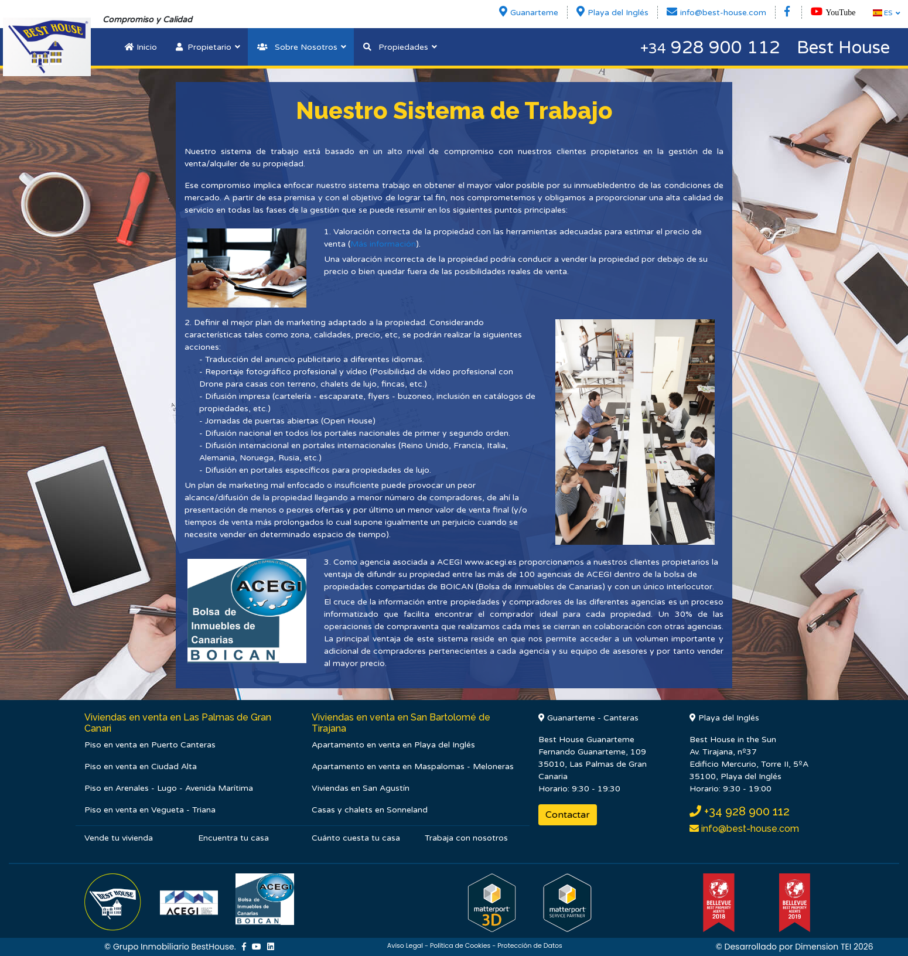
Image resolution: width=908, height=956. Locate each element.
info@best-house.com (749, 828)
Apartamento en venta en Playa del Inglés (393, 745)
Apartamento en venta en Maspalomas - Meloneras (413, 766)
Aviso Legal (405, 945)
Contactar (567, 815)
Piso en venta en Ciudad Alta (140, 766)
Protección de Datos (529, 945)
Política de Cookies (460, 945)
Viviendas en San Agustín (360, 788)
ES (882, 13)
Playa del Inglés (724, 718)
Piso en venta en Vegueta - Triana (150, 810)
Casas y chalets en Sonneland (370, 810)
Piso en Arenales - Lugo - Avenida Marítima (168, 788)
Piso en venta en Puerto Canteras (150, 745)
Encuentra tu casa (233, 838)
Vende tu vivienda (118, 838)
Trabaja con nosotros (466, 838)
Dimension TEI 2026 (834, 946)
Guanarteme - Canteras (588, 718)
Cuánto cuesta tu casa (356, 838)
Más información (383, 244)
